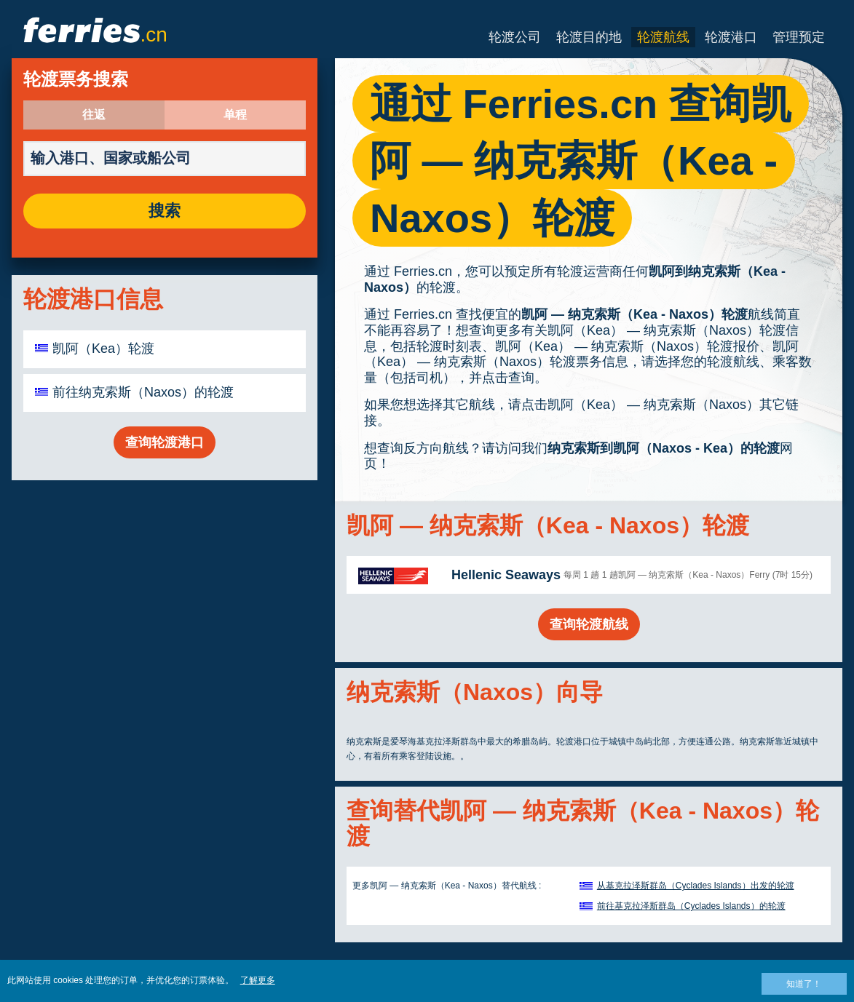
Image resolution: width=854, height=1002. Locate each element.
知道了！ (803, 984)
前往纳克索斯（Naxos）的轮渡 (143, 392)
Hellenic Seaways (506, 574)
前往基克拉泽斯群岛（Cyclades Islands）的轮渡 (691, 906)
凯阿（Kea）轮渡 (103, 348)
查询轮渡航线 (589, 624)
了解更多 (257, 980)
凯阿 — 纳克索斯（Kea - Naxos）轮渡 (634, 314)
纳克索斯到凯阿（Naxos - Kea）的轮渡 (663, 448)
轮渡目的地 (589, 37)
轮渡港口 (731, 37)
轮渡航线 (663, 37)
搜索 (165, 211)
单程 (235, 115)
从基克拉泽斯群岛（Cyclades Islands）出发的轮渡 (695, 885)
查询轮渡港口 (164, 442)
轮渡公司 (515, 37)
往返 (94, 115)
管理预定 (798, 37)
